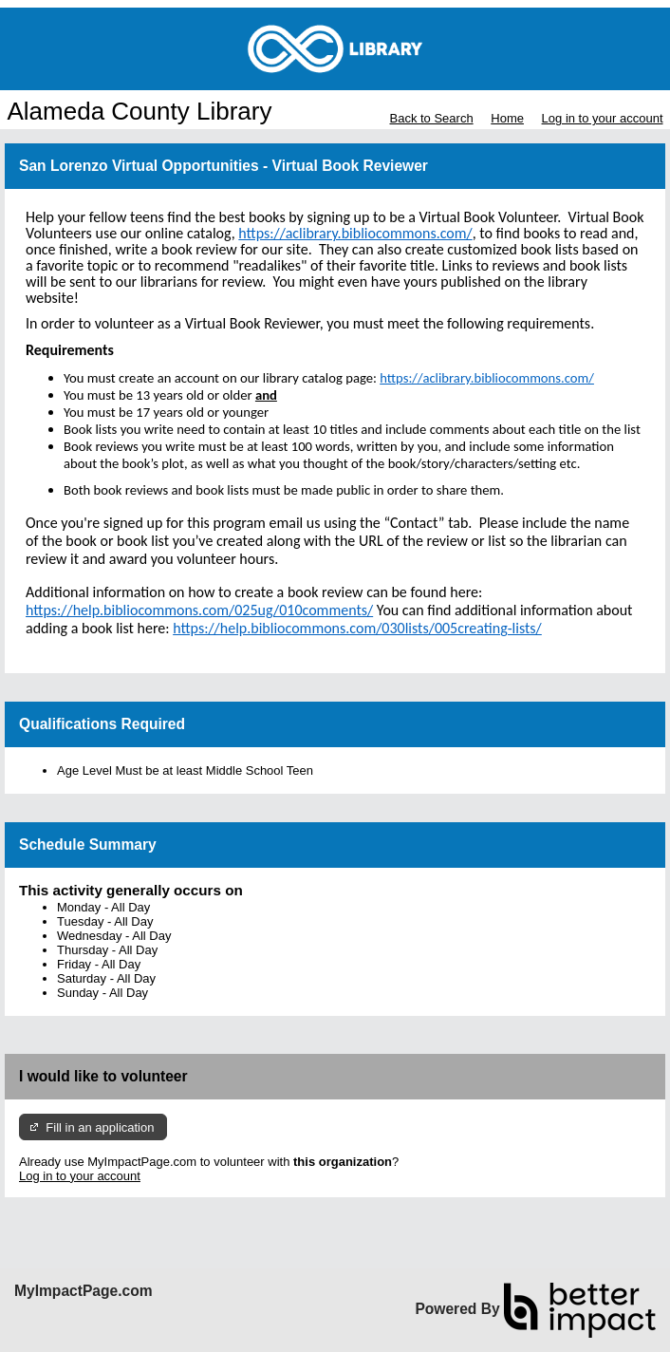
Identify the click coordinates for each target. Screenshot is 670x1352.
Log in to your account (602, 118)
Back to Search (431, 118)
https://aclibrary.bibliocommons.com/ (487, 377)
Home (507, 118)
